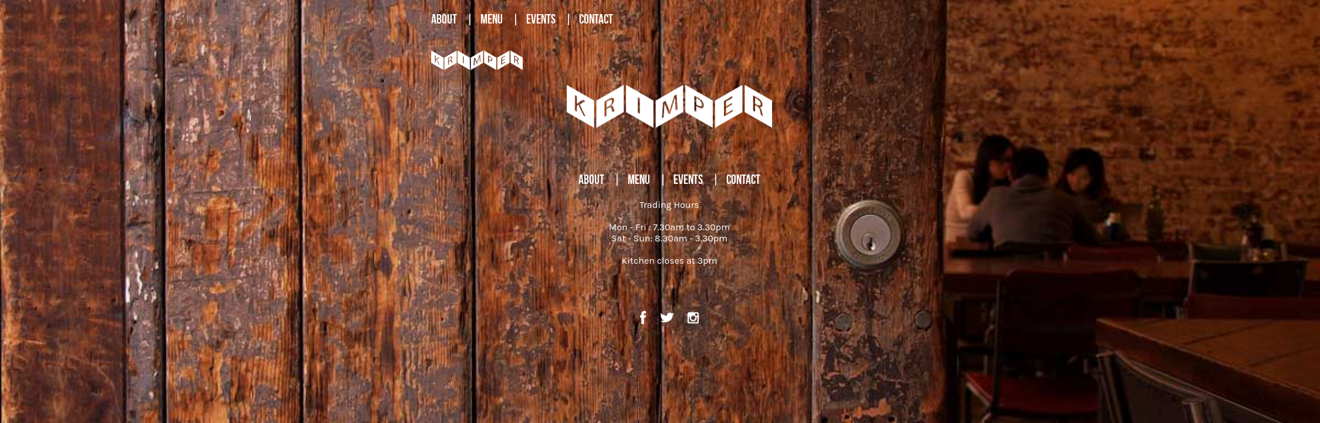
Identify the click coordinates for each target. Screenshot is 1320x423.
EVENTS (541, 19)
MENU (491, 19)
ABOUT (444, 19)
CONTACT (596, 19)
